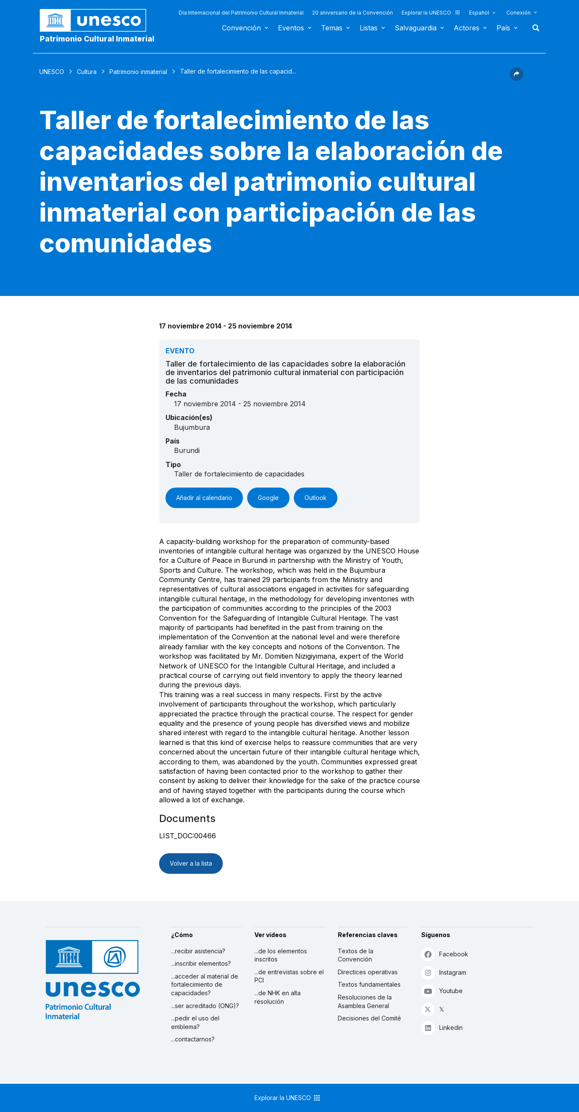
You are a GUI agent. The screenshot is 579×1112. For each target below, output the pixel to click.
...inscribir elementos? (201, 963)
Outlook (315, 497)
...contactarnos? (193, 1039)
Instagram (443, 972)
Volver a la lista (191, 863)
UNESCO (51, 71)
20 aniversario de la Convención (352, 12)
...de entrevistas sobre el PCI (289, 976)
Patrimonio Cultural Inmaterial (97, 38)
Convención (241, 28)
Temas (332, 28)
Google (268, 497)
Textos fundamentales (369, 984)
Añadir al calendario (204, 497)
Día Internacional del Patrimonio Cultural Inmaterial (241, 12)
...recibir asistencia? (198, 951)
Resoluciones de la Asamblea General (365, 1001)
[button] (516, 78)
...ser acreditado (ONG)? (205, 1005)
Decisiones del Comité (369, 1018)
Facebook (444, 954)
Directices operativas (368, 972)
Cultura (87, 71)
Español (479, 12)
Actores (466, 28)
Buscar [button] (533, 28)
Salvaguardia (416, 28)
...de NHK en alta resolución (277, 997)
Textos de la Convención (355, 955)
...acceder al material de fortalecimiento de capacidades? (204, 985)
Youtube (442, 990)
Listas (369, 28)
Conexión (518, 12)
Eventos (291, 28)
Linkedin (442, 1027)
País (503, 28)
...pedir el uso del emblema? (195, 1022)
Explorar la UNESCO (431, 12)
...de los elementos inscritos (280, 955)
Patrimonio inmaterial (138, 71)
